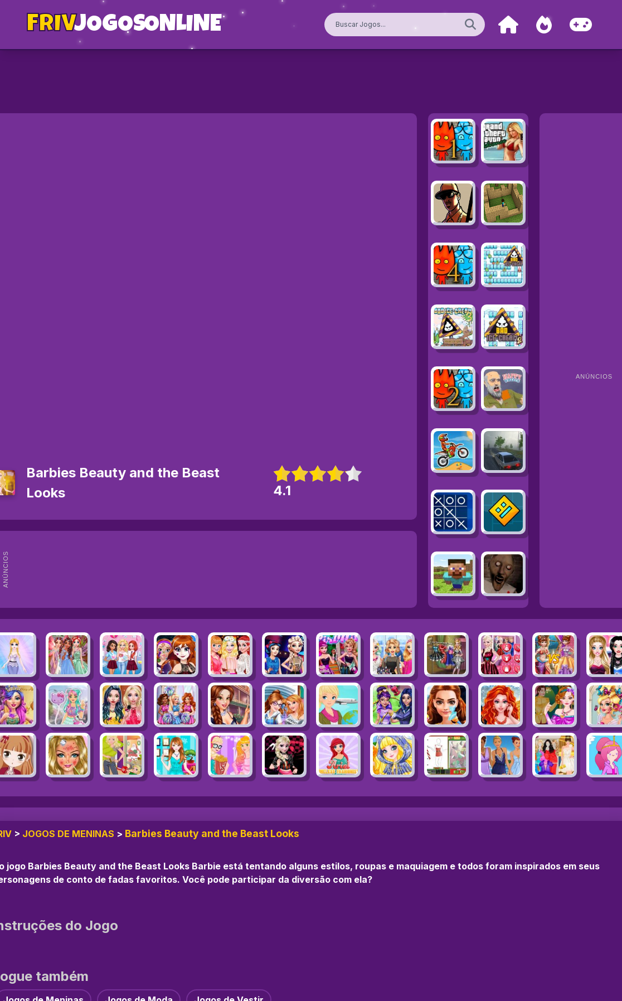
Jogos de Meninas (68, 833)
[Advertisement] (226, 569)
